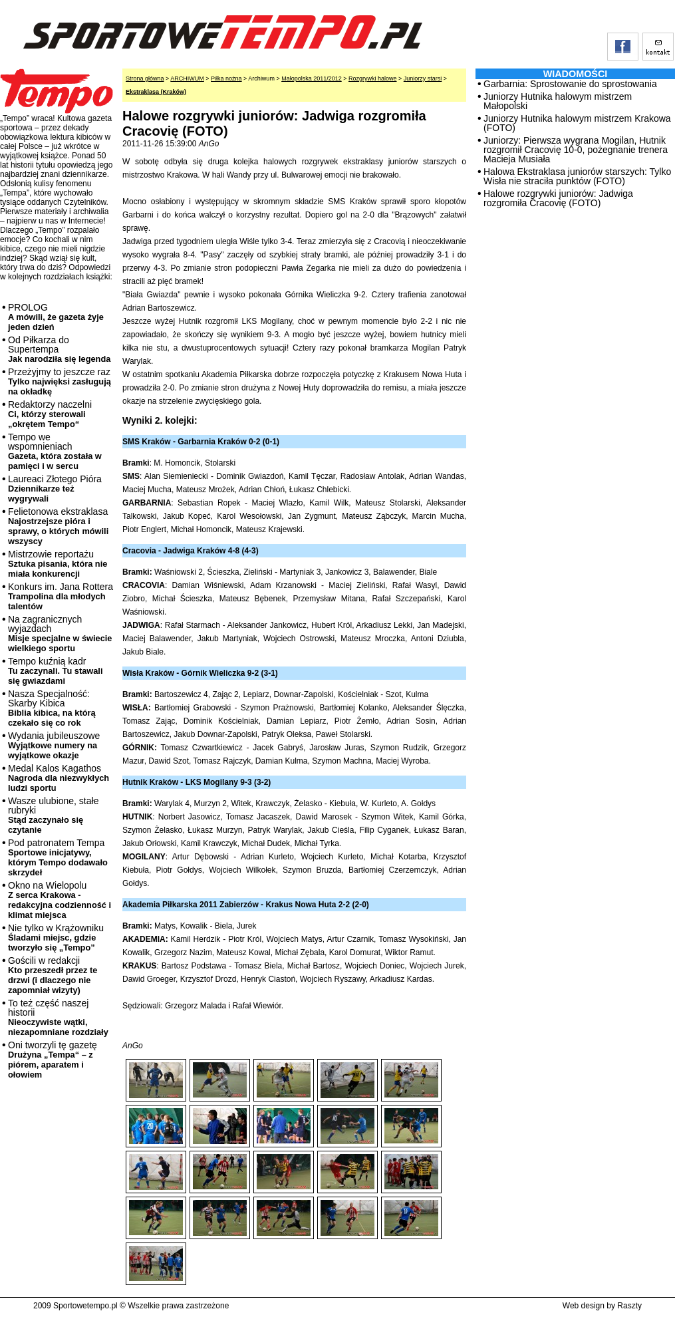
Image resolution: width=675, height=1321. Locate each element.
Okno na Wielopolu (59, 900)
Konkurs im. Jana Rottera (60, 596)
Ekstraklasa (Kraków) (156, 91)
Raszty (629, 1305)
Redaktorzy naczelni (50, 414)
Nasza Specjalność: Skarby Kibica (52, 708)
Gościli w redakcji (52, 975)
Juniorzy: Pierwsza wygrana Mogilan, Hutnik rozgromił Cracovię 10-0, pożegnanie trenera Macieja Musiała (575, 149)
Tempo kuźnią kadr (55, 671)
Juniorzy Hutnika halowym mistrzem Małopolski (557, 101)
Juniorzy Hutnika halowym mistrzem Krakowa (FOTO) (577, 123)
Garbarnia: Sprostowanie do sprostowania (570, 83)
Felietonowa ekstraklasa (58, 526)
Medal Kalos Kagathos (58, 778)
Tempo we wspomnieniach (55, 451)
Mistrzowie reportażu (57, 564)
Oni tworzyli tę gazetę (52, 1060)
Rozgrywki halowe (372, 78)
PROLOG (56, 317)
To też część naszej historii (58, 1017)
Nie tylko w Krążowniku (56, 938)
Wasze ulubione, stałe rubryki (53, 815)
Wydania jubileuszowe (54, 745)
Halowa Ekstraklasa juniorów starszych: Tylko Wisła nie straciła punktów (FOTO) (577, 176)
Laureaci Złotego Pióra (55, 489)
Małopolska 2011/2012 (311, 78)
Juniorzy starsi (423, 78)
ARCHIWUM (187, 78)
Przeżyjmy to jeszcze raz (59, 381)
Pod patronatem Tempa (58, 857)
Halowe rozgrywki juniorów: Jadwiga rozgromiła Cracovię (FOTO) (558, 198)
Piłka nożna (226, 78)
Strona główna (145, 78)
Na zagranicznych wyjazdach (60, 633)
